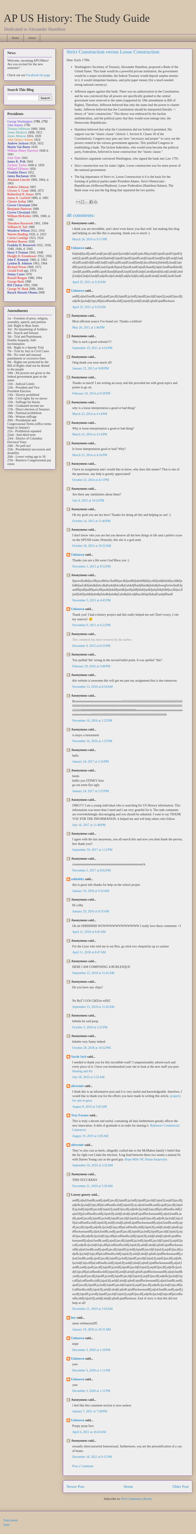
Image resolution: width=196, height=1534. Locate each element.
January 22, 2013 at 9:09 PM (90, 368)
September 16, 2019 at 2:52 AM (92, 1165)
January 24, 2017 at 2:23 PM (90, 791)
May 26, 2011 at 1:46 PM (88, 327)
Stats (6, 1524)
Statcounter (10, 1520)
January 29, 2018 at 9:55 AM (90, 911)
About (32, 38)
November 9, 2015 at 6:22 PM (91, 625)
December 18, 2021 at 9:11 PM (92, 1457)
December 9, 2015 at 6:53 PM (91, 646)
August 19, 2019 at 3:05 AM (90, 1136)
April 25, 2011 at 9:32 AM (89, 282)
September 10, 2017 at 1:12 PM (92, 849)
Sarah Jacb (78, 1056)
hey (73, 1317)
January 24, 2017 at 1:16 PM (90, 761)
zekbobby (77, 879)
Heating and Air (82, 1071)
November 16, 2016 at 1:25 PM (92, 720)
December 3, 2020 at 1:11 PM (91, 1370)
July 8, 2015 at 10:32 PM (88, 500)
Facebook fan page (38, 75)
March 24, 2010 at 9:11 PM (89, 239)
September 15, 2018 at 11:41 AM (93, 973)
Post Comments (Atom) (136, 1499)
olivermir (77, 1086)
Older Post (181, 1486)
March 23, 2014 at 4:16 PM (89, 455)
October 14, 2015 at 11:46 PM (91, 521)
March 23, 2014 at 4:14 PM (89, 414)
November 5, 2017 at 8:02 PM (91, 870)
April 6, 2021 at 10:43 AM (89, 1432)
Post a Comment (82, 1466)
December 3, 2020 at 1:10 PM (91, 1350)
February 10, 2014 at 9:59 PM (91, 393)
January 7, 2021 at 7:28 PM (89, 1411)
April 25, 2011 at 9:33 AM (89, 307)
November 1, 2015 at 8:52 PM (91, 566)
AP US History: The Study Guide (77, 18)
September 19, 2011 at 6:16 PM (92, 348)
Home (15, 38)
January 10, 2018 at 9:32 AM (90, 891)
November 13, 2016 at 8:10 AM (92, 686)
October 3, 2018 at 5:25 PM (90, 1027)
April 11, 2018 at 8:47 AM (89, 952)
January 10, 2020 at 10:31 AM (91, 1329)
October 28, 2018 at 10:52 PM (91, 1047)
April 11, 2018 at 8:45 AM (89, 932)
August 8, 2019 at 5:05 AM (89, 1106)
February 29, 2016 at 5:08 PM (91, 666)
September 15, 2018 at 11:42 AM (93, 1007)
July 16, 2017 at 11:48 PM (89, 825)
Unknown (77, 248)
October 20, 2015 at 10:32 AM (91, 545)
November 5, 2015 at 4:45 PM (91, 600)
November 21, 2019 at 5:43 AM (92, 1309)
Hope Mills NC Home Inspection (146, 1159)
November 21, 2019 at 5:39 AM (92, 1186)
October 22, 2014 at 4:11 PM (90, 480)
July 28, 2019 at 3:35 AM (88, 1077)
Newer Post (75, 1486)
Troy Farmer (80, 1115)
